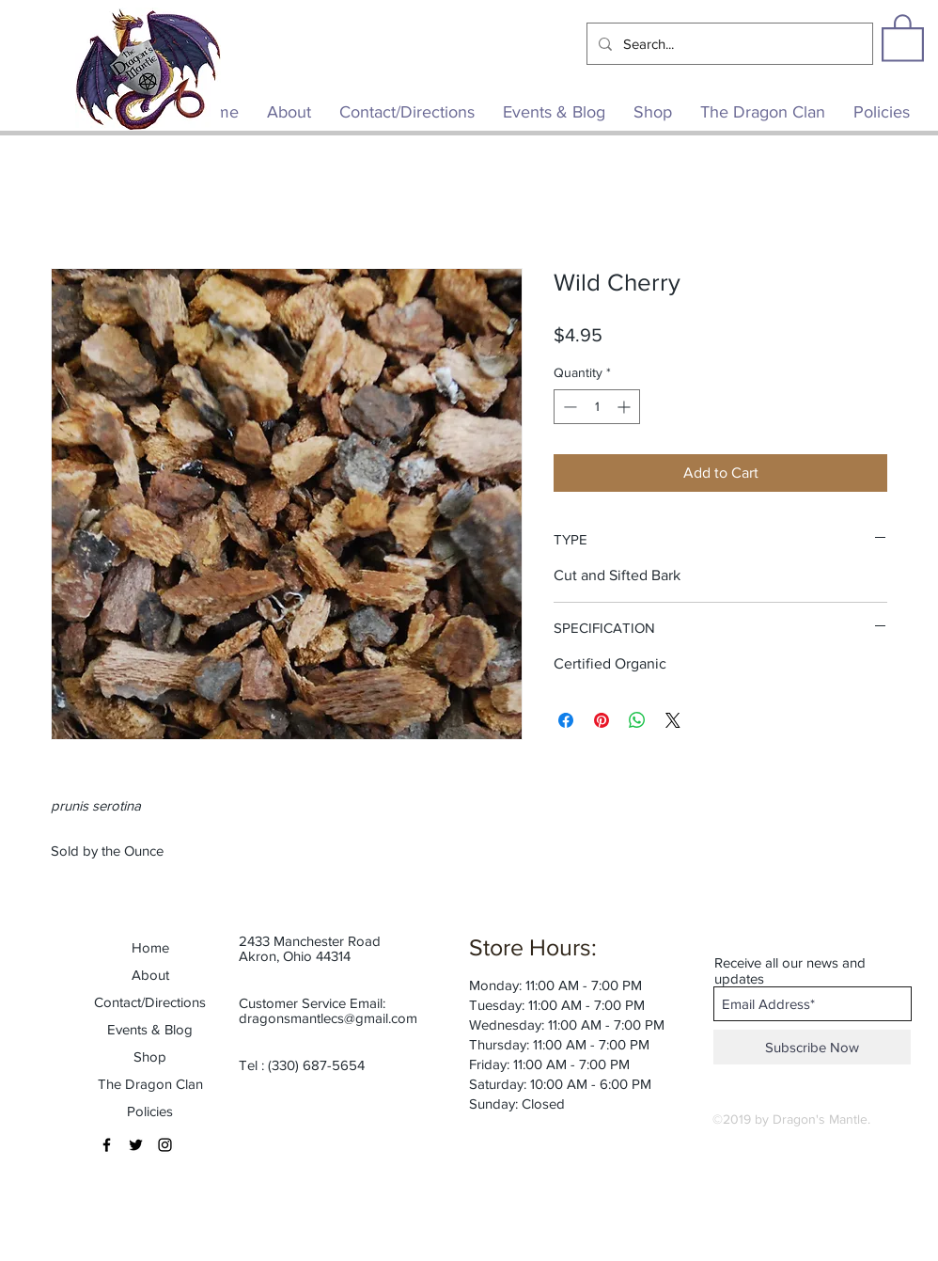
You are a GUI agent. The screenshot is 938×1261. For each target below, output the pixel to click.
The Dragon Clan (150, 1084)
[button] (903, 36)
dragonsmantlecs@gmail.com (328, 1018)
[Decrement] (568, 406)
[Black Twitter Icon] (136, 1145)
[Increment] (625, 406)
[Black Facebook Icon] (107, 1145)
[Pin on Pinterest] (601, 720)
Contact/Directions (150, 1002)
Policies (150, 1111)
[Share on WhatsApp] (637, 720)
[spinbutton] (597, 406)
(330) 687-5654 (316, 1065)
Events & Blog (150, 1029)
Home (150, 947)
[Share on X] (673, 720)
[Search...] (728, 44)
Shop (149, 1056)
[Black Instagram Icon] (165, 1145)
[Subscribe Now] (812, 1047)
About (150, 975)
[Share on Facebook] (566, 720)
